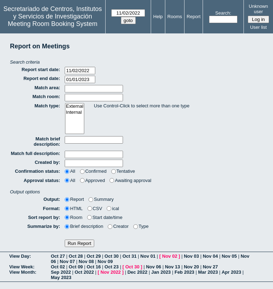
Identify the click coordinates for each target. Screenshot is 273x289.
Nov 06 (153, 266)
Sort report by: (44, 217)
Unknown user (258, 9)
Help (158, 16)
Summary (101, 199)
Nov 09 (105, 261)
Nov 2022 (111, 272)
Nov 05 (229, 256)
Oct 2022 (84, 272)
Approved (92, 180)
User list (258, 27)
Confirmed (93, 171)
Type (141, 226)
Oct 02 (58, 266)
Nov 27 (210, 266)
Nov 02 (169, 256)
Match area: (47, 87)
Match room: (46, 96)
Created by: (47, 162)
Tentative (123, 171)
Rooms (174, 16)
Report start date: (41, 69)
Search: (223, 13)
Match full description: (35, 153)
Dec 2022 (137, 272)
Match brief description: (47, 141)
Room (73, 217)
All (70, 171)
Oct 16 (94, 266)
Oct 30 (112, 256)
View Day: (20, 256)
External (74, 106)
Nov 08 (86, 261)
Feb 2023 (184, 272)
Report (193, 16)
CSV (94, 208)
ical (113, 208)
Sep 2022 (61, 272)
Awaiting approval (130, 180)
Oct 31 (129, 256)
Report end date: (41, 78)
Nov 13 (172, 266)
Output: (51, 199)
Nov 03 (191, 256)
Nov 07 (67, 261)
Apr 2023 (231, 272)
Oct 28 (76, 256)
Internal (74, 112)
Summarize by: (43, 226)
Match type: (47, 105)
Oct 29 (94, 256)
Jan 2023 (161, 272)
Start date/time (105, 217)
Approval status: (42, 180)
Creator (118, 226)
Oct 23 (112, 266)
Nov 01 (148, 256)
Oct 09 (76, 266)
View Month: (22, 272)
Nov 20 (191, 266)
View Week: (21, 266)
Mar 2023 (208, 272)
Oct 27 (58, 256)
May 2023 (61, 277)
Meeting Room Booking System (52, 23)
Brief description (84, 226)
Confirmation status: (37, 171)
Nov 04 (210, 256)
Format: (51, 208)
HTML (73, 208)
